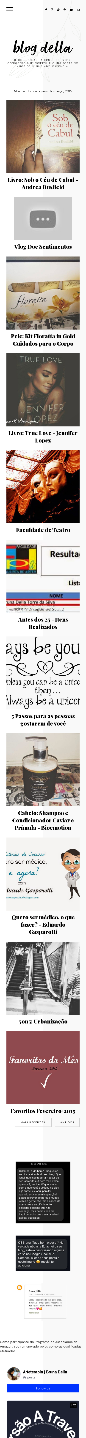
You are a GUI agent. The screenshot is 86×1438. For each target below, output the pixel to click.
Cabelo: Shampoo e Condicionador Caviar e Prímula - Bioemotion (43, 820)
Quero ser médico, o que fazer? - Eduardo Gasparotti (43, 924)
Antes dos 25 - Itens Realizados (43, 623)
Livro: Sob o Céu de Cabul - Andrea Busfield (43, 183)
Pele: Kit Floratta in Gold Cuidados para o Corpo (43, 339)
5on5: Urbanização (43, 1021)
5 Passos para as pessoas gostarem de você (43, 719)
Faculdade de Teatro (43, 529)
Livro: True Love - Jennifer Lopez (43, 436)
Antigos (67, 1122)
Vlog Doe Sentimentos (43, 246)
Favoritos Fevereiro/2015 (43, 1110)
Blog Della (43, 48)
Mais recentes (33, 1122)
